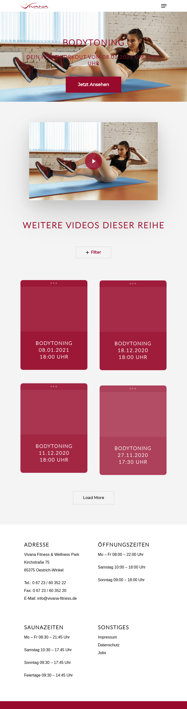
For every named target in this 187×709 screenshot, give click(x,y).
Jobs (102, 653)
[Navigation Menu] (164, 5)
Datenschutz (109, 645)
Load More (93, 497)
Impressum (107, 637)
